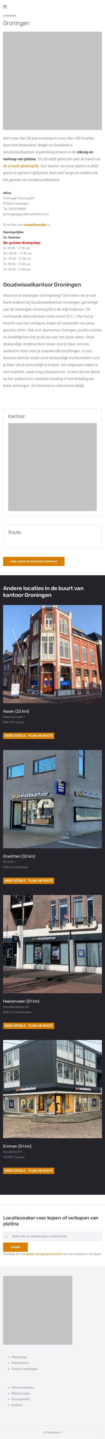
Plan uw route (41, 736)
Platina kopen (20, 1393)
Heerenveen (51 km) (21, 1001)
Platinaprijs (19, 1357)
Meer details (15, 736)
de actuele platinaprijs (21, 166)
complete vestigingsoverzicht (41, 1254)
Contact (16, 1405)
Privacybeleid (20, 1399)
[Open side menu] (5, 7)
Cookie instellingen (24, 1369)
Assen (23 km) (16, 711)
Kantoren (9, 15)
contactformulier (35, 225)
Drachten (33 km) (19, 856)
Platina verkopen (22, 1387)
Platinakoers (20, 1363)
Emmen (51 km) (17, 1146)
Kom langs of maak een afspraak (33, 561)
